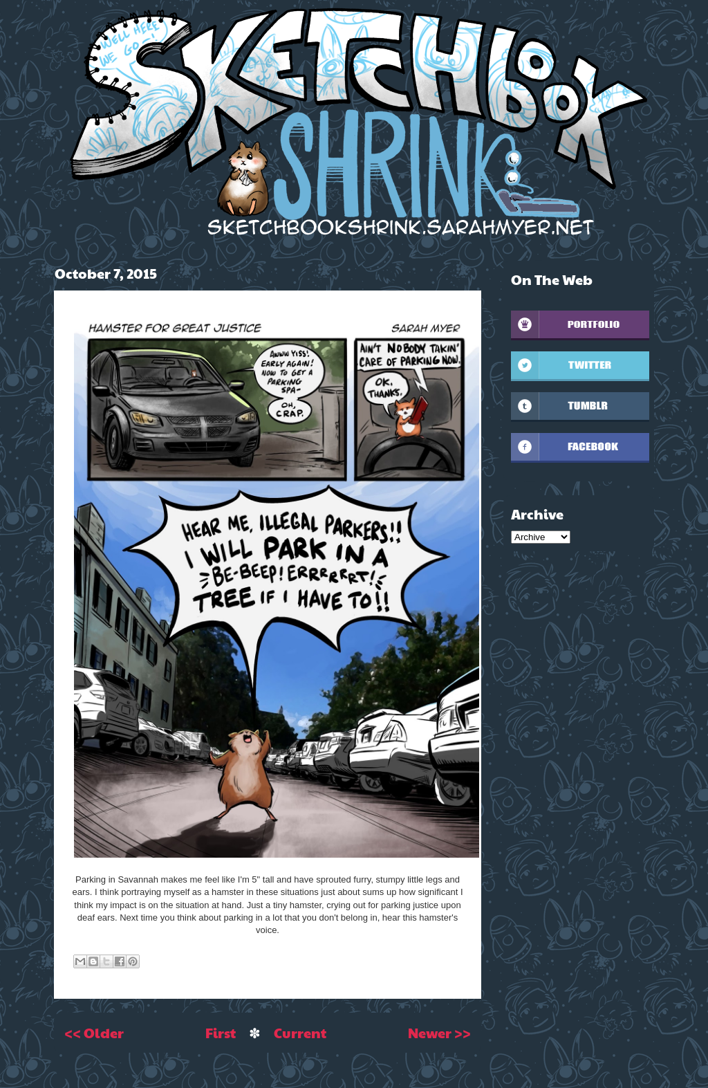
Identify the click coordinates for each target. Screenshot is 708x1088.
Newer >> (439, 1032)
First (220, 1032)
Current (300, 1032)
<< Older (94, 1032)
